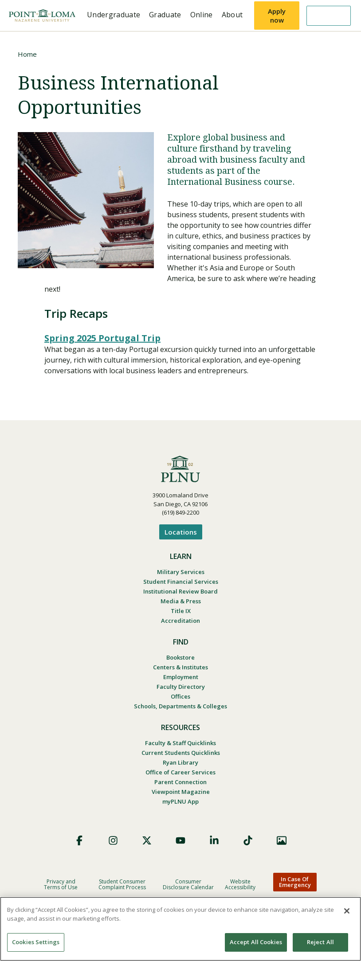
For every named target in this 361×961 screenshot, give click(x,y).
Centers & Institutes (180, 667)
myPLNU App (180, 801)
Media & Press (181, 601)
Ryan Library (180, 762)
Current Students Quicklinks (180, 753)
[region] (180, 929)
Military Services (180, 572)
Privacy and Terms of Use (61, 884)
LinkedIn (214, 840)
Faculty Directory (181, 687)
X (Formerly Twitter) (146, 840)
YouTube (180, 840)
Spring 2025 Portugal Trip (102, 338)
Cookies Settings (35, 942)
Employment (180, 677)
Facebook (79, 840)
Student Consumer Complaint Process (122, 884)
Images (281, 840)
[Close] (347, 911)
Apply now (277, 15)
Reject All (320, 942)
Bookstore (180, 657)
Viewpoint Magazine (181, 792)
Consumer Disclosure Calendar (188, 884)
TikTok (247, 840)
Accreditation (180, 621)
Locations (181, 531)
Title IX (181, 611)
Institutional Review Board (180, 591)
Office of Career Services (180, 772)
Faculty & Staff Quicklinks (180, 743)
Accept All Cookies (256, 942)
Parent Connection (180, 782)
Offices (180, 696)
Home (27, 54)
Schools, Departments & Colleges (180, 706)
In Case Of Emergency (295, 882)
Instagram (113, 840)
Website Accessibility (240, 884)
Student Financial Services (180, 582)
